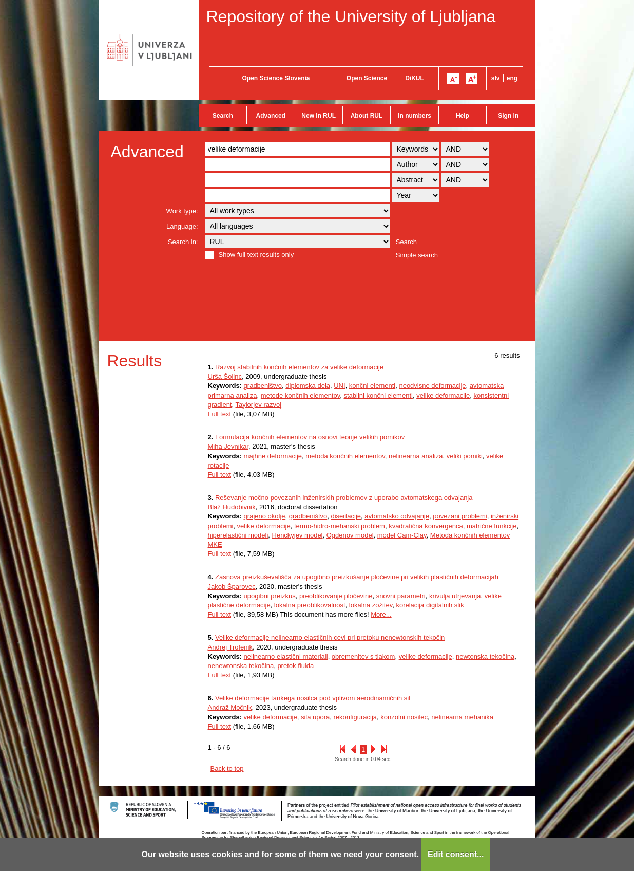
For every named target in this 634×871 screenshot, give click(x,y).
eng (512, 78)
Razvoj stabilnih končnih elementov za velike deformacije (299, 367)
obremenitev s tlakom (363, 656)
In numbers (414, 115)
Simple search (417, 255)
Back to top (227, 768)
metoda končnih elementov (345, 456)
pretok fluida (295, 666)
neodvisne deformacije (432, 386)
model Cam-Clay (402, 535)
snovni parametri (401, 596)
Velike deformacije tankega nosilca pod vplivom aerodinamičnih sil (312, 698)
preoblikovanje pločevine (335, 596)
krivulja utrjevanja (455, 596)
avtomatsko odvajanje (396, 516)
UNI (339, 386)
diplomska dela (307, 386)
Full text (220, 414)
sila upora (315, 717)
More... (381, 614)
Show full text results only (256, 254)
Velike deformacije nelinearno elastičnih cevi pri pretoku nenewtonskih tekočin (330, 637)
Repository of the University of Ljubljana (351, 16)
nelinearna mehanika (462, 717)
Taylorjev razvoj (258, 405)
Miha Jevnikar (228, 446)
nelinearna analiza (416, 456)
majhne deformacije (273, 456)
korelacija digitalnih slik (430, 605)
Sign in (508, 115)
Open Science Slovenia (276, 78)
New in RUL (318, 115)
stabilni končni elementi (378, 395)
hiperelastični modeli (238, 535)
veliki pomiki (465, 456)
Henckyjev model (297, 535)
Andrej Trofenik (230, 647)
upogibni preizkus (270, 596)
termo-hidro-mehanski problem (339, 526)
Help (462, 115)
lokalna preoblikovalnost (309, 605)
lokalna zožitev (370, 605)
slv (495, 78)
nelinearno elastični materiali (286, 656)
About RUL (367, 115)
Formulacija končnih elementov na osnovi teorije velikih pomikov (310, 437)
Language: (182, 226)
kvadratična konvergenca (426, 526)
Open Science (367, 78)
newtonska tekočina (485, 656)
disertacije (346, 516)
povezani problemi (460, 516)
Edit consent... (456, 854)
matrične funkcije (492, 526)
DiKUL (414, 78)
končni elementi (372, 386)
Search (223, 115)
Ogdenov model (350, 535)
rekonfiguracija (355, 717)
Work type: (182, 211)
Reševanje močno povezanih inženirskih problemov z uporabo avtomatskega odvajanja (344, 498)
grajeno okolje (264, 516)
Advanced (270, 115)
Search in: (183, 242)
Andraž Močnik (230, 707)
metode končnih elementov (300, 395)
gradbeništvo (263, 386)
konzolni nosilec (404, 717)
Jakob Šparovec (232, 586)
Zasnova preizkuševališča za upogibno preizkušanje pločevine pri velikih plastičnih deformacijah (356, 577)
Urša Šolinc (225, 376)
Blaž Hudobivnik (232, 507)
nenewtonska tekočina (241, 666)
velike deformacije (443, 395)
